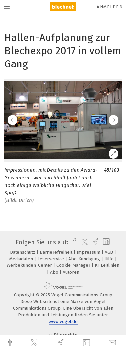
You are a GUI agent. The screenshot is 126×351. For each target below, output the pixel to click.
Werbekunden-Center (30, 265)
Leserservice (51, 259)
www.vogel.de (63, 321)
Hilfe (109, 259)
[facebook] (11, 343)
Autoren (71, 272)
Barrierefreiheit (57, 252)
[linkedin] (87, 343)
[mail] (113, 343)
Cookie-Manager (74, 265)
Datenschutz (23, 252)
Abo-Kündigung (84, 259)
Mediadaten (21, 259)
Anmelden (110, 7)
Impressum (89, 252)
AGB (109, 252)
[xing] (61, 343)
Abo (55, 272)
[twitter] (35, 343)
